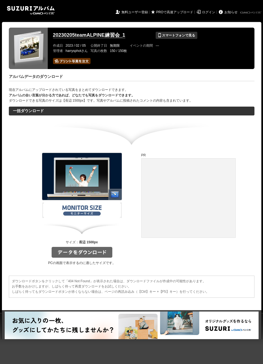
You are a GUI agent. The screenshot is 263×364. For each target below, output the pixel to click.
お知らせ (231, 12)
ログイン (208, 12)
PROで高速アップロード (174, 12)
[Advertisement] (179, 191)
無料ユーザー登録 (134, 12)
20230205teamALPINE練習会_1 (89, 35)
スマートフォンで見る (176, 35)
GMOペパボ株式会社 (251, 12)
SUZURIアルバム (31, 10)
